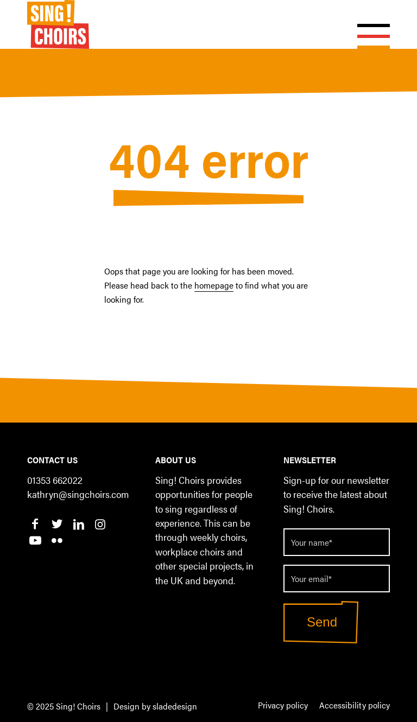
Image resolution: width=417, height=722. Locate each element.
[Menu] (368, 24)
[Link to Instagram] (100, 523)
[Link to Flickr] (57, 540)
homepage (213, 285)
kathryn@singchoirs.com (78, 494)
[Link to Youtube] (35, 540)
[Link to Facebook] (35, 523)
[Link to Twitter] (57, 523)
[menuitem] (282, 705)
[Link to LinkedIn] (78, 523)
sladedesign (175, 706)
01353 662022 (55, 480)
